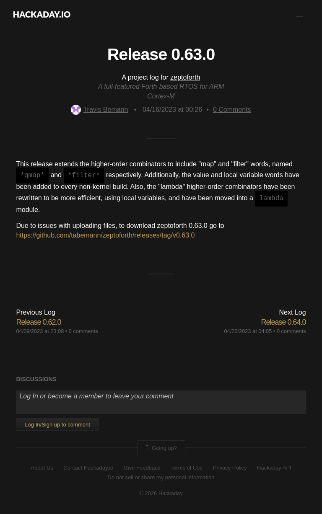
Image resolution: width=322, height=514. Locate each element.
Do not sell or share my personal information (160, 477)
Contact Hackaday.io (88, 468)
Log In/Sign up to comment (57, 424)
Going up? (160, 448)
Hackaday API (274, 468)
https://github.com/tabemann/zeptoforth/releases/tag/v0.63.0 (105, 235)
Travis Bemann (99, 109)
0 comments (83, 331)
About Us (42, 468)
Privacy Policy (230, 468)
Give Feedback (142, 468)
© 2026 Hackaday (161, 493)
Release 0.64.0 (283, 322)
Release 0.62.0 (38, 322)
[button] (300, 14)
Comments (232, 109)
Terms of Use (187, 468)
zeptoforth (185, 77)
